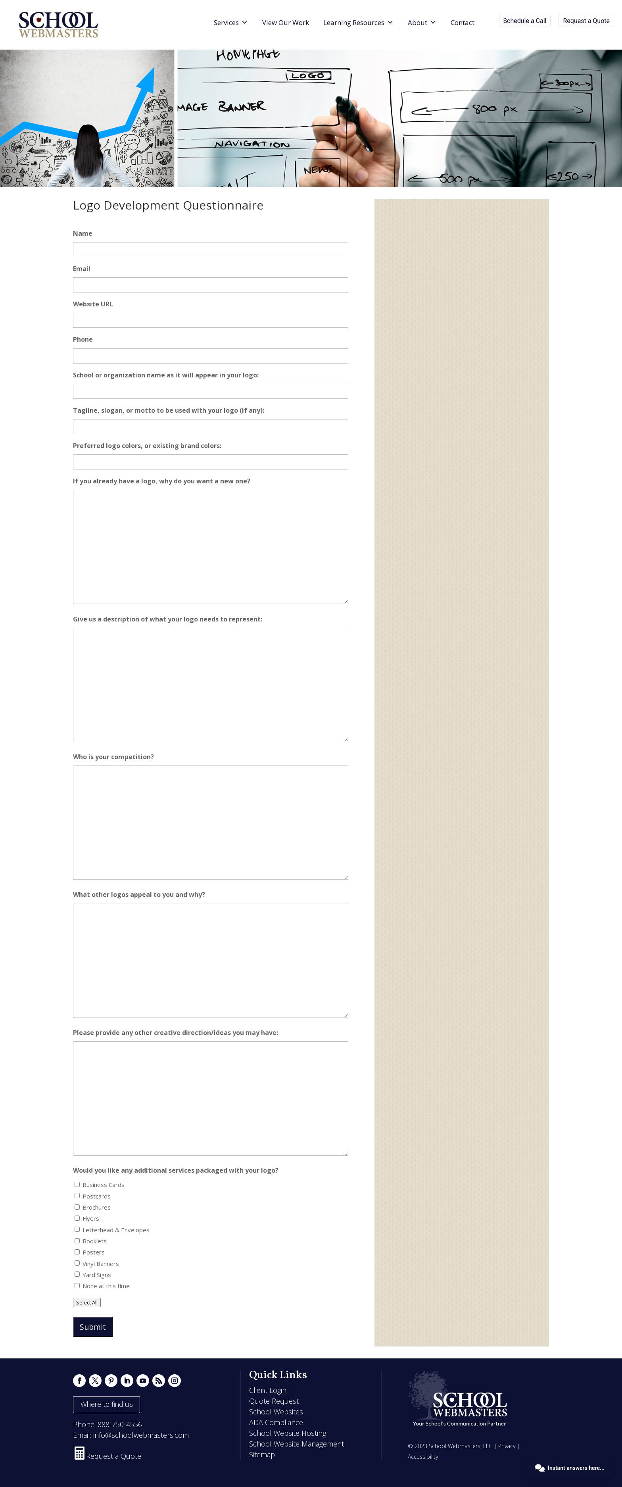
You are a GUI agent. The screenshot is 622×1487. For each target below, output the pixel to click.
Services (231, 23)
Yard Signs (97, 1275)
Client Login (267, 1390)
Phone (83, 339)
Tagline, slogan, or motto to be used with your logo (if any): (168, 410)
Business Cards (104, 1185)
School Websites (276, 1411)
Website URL (93, 304)
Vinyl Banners (101, 1264)
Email (81, 268)
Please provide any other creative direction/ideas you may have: (175, 1032)
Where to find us (107, 1404)
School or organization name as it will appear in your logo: (166, 375)
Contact (462, 22)
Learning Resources (358, 23)
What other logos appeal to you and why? (139, 894)
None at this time (106, 1286)
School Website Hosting (287, 1433)
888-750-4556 (120, 1424)
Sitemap (262, 1454)
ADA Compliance (276, 1422)
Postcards (97, 1196)
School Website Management (296, 1444)
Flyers (91, 1218)
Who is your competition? (113, 756)
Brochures (97, 1207)
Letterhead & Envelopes (116, 1230)
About (422, 23)
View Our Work (285, 22)
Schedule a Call (525, 21)
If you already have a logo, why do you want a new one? (161, 481)
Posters (94, 1252)
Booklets (95, 1241)
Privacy (506, 1446)
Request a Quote (586, 21)
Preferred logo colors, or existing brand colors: (147, 445)
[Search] (489, 23)
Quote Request (274, 1401)
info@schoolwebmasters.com (141, 1435)
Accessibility (423, 1456)
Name (82, 233)
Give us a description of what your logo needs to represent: (167, 619)
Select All (87, 1302)
